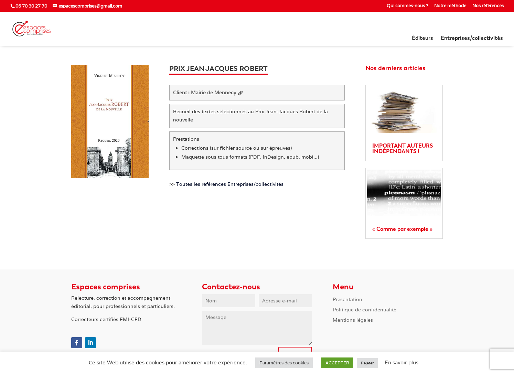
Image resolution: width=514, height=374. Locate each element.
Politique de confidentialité (364, 310)
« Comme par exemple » (402, 229)
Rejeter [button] (367, 363)
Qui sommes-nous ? (407, 6)
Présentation (347, 299)
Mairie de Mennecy (217, 92)
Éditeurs (422, 38)
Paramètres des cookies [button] (284, 363)
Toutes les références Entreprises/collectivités (229, 184)
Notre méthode (450, 6)
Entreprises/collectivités (472, 38)
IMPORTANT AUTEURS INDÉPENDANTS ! (402, 148)
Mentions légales (353, 320)
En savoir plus (401, 362)
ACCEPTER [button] (337, 363)
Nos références (488, 6)
